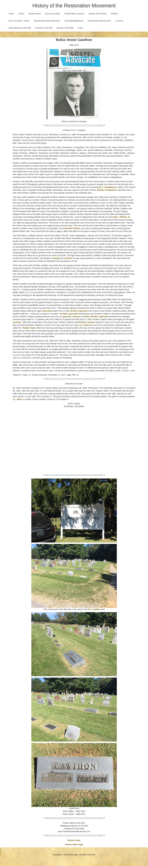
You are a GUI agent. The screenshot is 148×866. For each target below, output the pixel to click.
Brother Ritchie (73, 228)
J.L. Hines (17, 399)
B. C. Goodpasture (108, 187)
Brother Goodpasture (107, 190)
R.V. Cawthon (94, 609)
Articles (114, 14)
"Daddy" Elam (28, 328)
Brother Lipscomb (79, 311)
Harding (56, 258)
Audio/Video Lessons (74, 14)
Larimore (68, 258)
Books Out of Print (98, 14)
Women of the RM (65, 28)
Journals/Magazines (73, 21)
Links (80, 28)
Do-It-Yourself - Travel (19, 21)
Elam (87, 316)
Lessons (119, 21)
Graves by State (52, 14)
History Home (74, 840)
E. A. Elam (84, 325)
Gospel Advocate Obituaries (46, 21)
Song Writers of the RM (20, 28)
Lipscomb (47, 311)
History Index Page (74, 844)
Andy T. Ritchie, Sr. (121, 217)
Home (11, 14)
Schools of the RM (43, 28)
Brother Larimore (87, 322)
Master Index (34, 14)
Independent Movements (99, 21)
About (21, 14)
